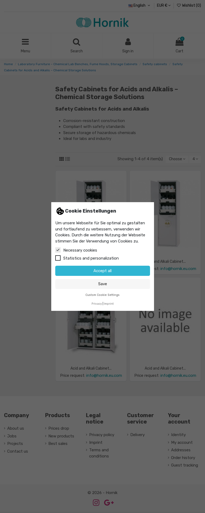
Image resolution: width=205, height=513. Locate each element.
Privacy (97, 304)
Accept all (102, 270)
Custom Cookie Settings (102, 295)
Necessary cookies (76, 250)
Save (102, 283)
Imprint (109, 304)
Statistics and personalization (87, 258)
